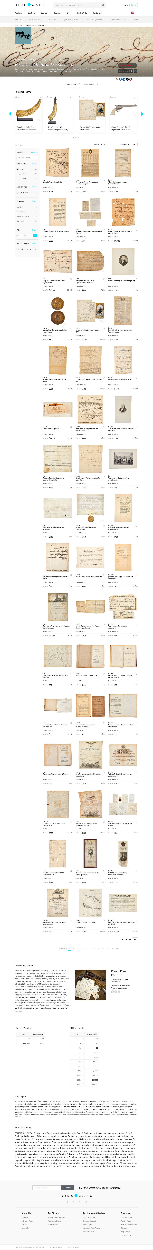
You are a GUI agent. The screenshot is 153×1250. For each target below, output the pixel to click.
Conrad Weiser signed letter (52, 182)
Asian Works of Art (117, 19)
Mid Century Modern (94, 19)
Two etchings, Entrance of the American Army (118, 479)
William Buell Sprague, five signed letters (120, 824)
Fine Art (18, 19)
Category (20, 201)
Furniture (52, 19)
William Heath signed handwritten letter (55, 380)
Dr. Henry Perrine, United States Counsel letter (54, 824)
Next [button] (142, 113)
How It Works (81, 13)
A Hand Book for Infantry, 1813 (86, 675)
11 (112, 949)
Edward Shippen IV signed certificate (56, 231)
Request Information (90, 1221)
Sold (28, 174)
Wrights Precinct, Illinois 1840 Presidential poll (53, 874)
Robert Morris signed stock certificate (89, 577)
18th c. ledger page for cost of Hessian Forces (118, 183)
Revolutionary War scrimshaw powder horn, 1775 (58, 128)
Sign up (133, 5)
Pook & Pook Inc (60, 60)
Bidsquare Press (27, 1221)
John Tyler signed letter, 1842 (86, 922)
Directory (57, 13)
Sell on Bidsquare (89, 1217)
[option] (28, 114)
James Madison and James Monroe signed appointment (88, 627)
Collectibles (27, 221)
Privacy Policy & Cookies (55, 1247)
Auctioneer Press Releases (92, 1228)
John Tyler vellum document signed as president (121, 923)
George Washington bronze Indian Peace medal (55, 331)
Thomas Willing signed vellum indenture (53, 528)
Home (16, 25)
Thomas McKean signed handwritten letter (55, 578)
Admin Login (87, 1224)
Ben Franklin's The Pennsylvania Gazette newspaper (87, 183)
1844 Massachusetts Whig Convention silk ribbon (117, 874)
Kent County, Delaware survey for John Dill (89, 380)
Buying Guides (126, 1235)
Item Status (21, 163)
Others (135, 19)
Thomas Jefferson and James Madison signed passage (56, 627)
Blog (68, 13)
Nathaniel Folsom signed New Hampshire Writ (118, 528)
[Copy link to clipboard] (116, 79)
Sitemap (124, 1228)
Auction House (23, 243)
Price (19, 230)
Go (35, 235)
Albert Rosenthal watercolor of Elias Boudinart (121, 430)
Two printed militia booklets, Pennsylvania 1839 (86, 726)
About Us (24, 1217)
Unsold (28, 178)
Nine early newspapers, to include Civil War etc (89, 232)
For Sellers (97, 13)
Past (21, 25)
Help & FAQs (125, 1231)
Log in (126, 5)
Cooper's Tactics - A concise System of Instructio (120, 726)
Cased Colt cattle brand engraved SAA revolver (120, 128)
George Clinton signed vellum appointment (86, 528)
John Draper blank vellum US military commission (88, 775)
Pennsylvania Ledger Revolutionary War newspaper (120, 331)
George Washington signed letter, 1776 (90, 128)
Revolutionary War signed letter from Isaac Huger (89, 479)
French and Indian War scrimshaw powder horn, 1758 (26, 128)
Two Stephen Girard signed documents (117, 627)
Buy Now (31, 13)
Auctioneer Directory (55, 1221)
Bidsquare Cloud (88, 1231)
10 (107, 949)
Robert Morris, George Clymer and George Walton (120, 232)
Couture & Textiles (27, 217)
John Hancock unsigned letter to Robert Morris (87, 430)
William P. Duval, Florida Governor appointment (120, 775)
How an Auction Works (129, 1224)
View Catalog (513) (125, 71)
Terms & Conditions (73, 1247)
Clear (34, 163)
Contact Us (25, 1228)
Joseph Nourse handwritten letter (119, 379)
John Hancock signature (51, 429)
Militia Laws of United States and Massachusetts (120, 676)
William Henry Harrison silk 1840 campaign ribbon (87, 874)
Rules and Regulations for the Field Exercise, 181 (55, 726)
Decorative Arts (35, 19)
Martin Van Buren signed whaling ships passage (54, 923)
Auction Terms (126, 1221)
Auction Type (22, 187)
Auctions (18, 13)
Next (118, 949)
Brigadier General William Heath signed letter (54, 282)
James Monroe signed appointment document (120, 578)
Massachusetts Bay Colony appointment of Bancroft (85, 282)
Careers (24, 1224)
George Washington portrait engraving (121, 281)
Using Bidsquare (126, 1217)
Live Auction (27, 193)
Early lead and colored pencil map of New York (55, 676)
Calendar (44, 13)
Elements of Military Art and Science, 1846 (56, 775)
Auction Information (91, 84)
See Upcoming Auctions (56, 1217)
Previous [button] (10, 113)
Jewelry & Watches (71, 19)
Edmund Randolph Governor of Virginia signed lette (53, 479)
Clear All (34, 152)
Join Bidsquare (53, 1224)
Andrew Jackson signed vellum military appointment (86, 824)
